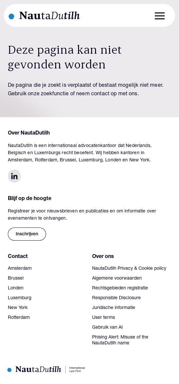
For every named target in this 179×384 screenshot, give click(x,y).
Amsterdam (20, 268)
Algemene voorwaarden (117, 278)
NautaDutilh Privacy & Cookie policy (129, 268)
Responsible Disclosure (116, 298)
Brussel (16, 278)
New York (17, 308)
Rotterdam (19, 318)
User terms (103, 318)
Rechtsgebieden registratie (120, 288)
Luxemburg (19, 298)
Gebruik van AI (107, 327)
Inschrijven (27, 234)
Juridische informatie (113, 308)
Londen (16, 288)
